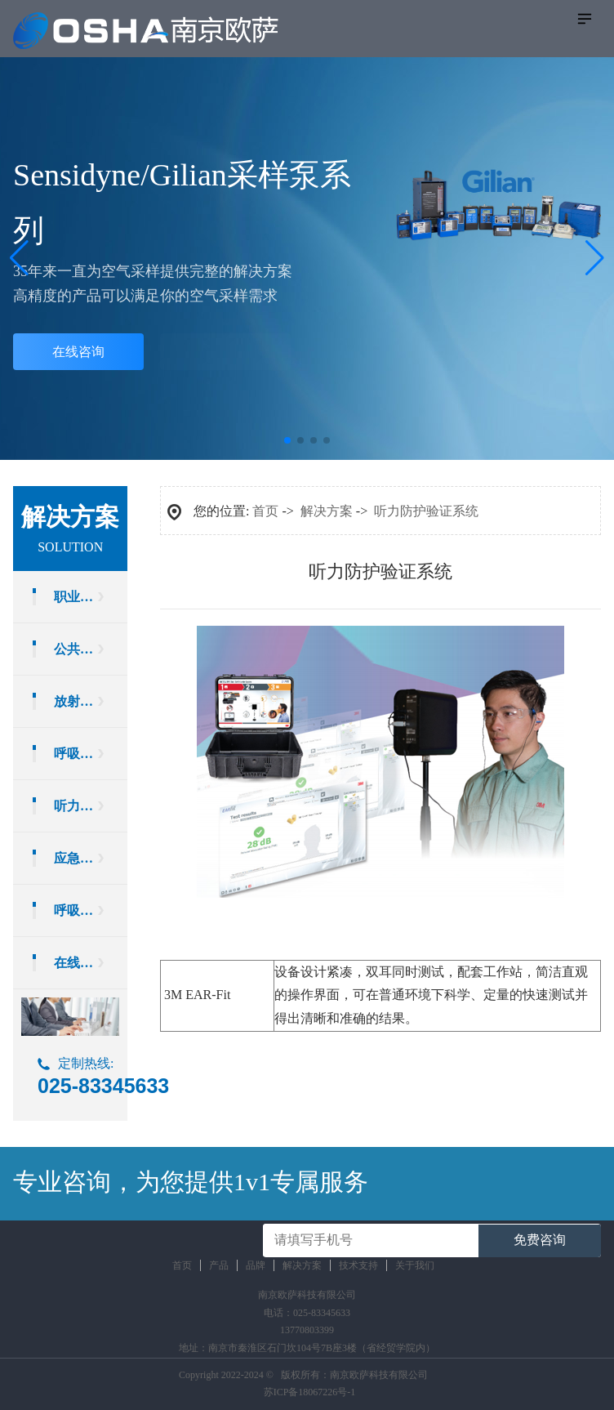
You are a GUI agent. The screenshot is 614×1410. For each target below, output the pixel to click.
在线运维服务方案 (90, 963)
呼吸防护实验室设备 (90, 910)
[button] (595, 258)
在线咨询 (78, 352)
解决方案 (326, 511)
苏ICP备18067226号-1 (310, 1392)
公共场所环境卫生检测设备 (90, 649)
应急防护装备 (90, 858)
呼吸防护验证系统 (90, 754)
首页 (265, 511)
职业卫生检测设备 (90, 597)
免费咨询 (540, 1240)
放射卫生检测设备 (90, 701)
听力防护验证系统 (90, 806)
